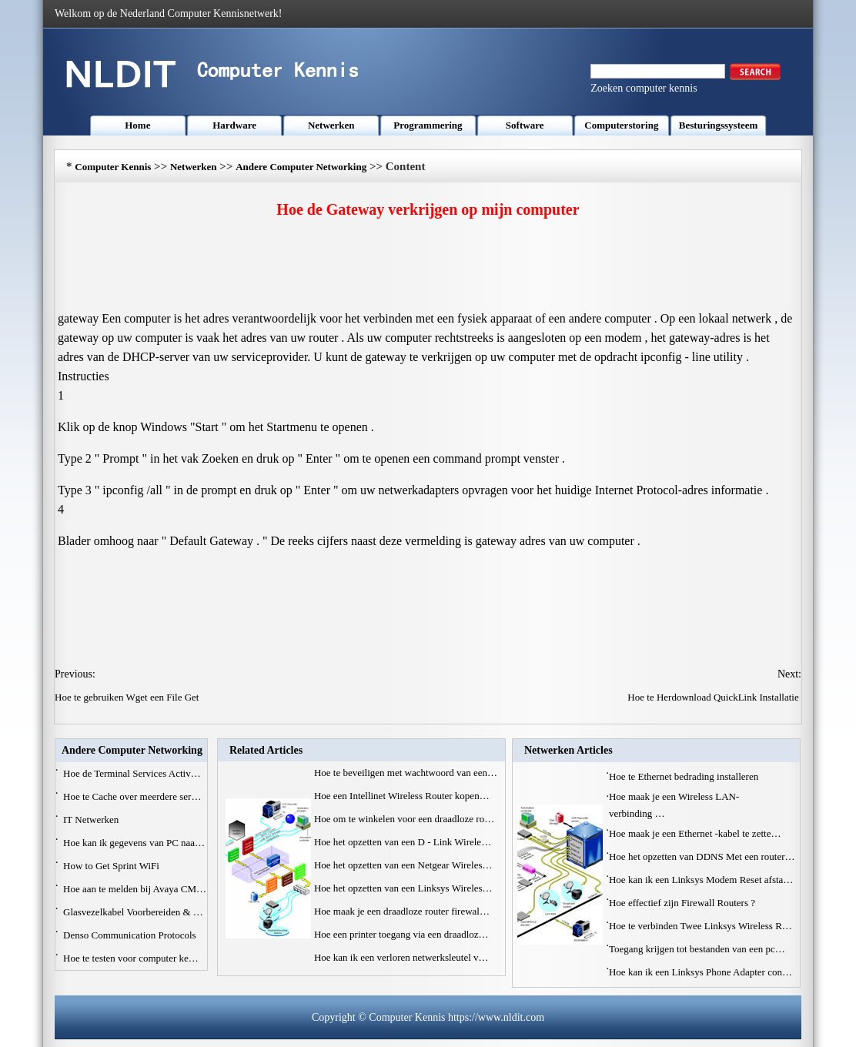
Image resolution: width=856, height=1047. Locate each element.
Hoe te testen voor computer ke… (131, 958)
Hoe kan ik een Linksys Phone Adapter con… (700, 972)
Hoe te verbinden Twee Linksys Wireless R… (700, 926)
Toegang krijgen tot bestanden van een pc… (697, 949)
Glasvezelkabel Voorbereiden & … (133, 912)
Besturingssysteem (718, 125)
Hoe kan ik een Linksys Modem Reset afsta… (701, 879)
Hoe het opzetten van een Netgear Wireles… (403, 865)
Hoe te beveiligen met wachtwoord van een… (405, 772)
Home (137, 125)
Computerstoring (621, 125)
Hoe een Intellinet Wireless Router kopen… (402, 795)
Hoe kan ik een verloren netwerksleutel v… (401, 957)
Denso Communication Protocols (131, 935)
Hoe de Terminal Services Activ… (132, 773)
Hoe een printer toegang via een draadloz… (401, 934)
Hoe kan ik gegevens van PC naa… (134, 842)
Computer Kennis (113, 166)
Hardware (234, 125)
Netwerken (331, 125)
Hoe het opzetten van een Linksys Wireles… (403, 888)
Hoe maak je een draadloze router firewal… (402, 911)
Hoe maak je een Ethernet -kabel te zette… (695, 833)
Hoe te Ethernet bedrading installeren (685, 776)
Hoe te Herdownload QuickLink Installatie (714, 697)
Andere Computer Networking (301, 166)
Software (525, 125)
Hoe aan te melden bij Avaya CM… (134, 889)
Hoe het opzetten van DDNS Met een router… (702, 856)
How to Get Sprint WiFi (112, 865)
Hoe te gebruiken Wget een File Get (128, 697)
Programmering (427, 125)
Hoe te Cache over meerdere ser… (132, 796)
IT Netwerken (92, 819)
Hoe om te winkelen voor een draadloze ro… (404, 819)
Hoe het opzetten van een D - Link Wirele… (402, 842)
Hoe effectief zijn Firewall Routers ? (683, 902)
